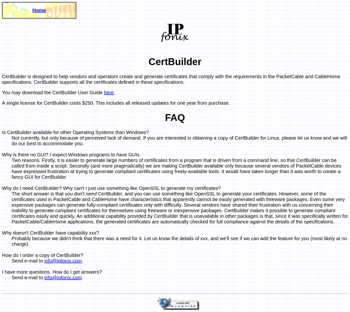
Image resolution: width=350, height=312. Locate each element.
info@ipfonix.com (63, 260)
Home (39, 10)
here (109, 92)
